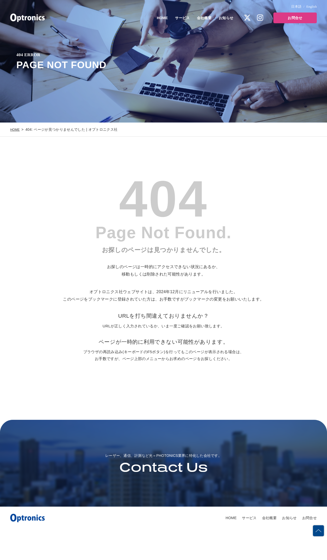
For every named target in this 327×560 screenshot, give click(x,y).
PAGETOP (318, 523)
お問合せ (295, 18)
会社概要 (204, 18)
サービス (182, 18)
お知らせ (226, 18)
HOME (162, 18)
